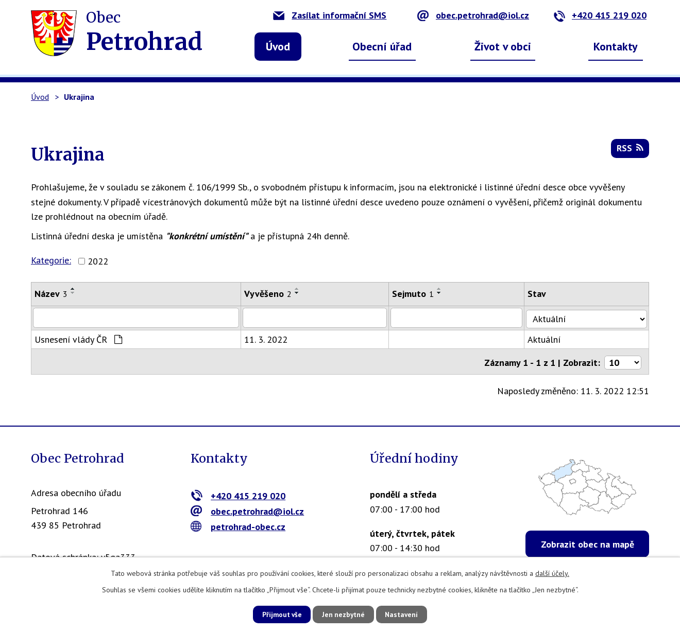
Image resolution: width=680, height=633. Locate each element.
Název (51, 294)
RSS (629, 150)
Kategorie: (51, 260)
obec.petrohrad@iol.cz (473, 15)
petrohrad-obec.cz (238, 524)
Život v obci (502, 46)
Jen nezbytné (343, 614)
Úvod (278, 46)
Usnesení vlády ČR (78, 338)
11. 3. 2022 (268, 338)
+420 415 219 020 (600, 15)
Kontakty (615, 46)
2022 (98, 261)
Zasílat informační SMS (329, 15)
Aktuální (550, 338)
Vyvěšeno (270, 294)
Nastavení (406, 614)
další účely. (552, 572)
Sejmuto (417, 294)
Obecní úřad (382, 46)
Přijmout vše (277, 614)
